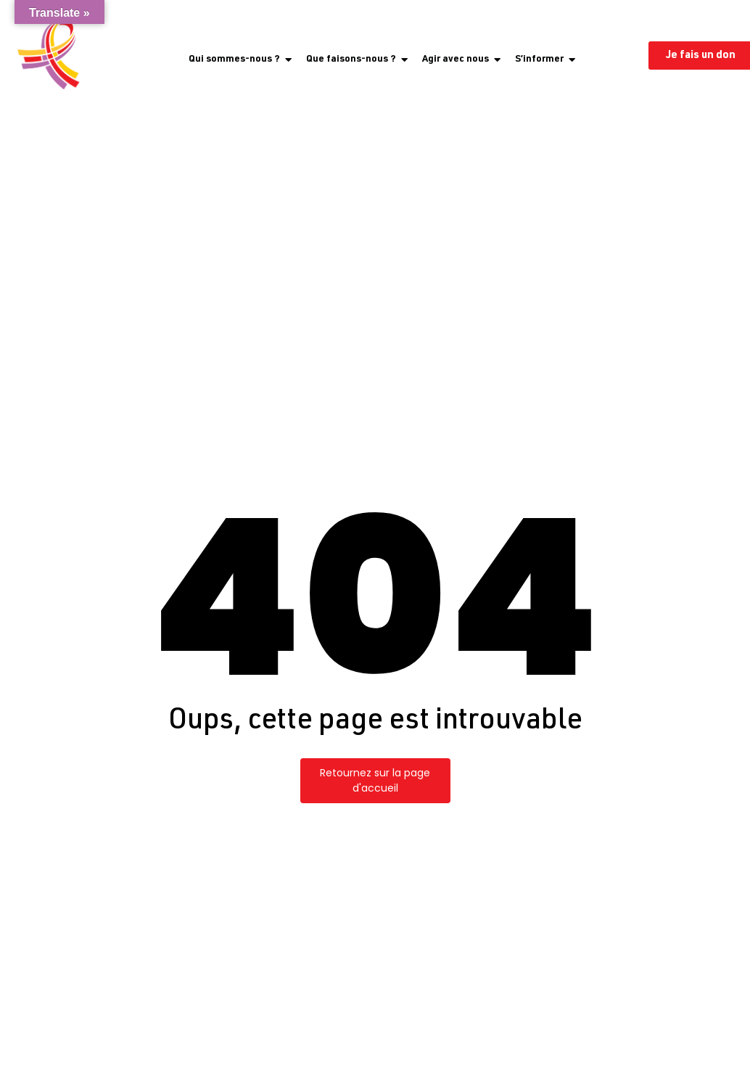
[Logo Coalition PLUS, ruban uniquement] (51, 55)
